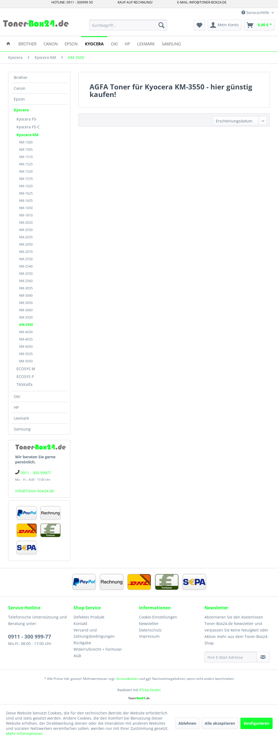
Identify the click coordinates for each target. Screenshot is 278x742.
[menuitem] (128, 25)
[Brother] (27, 43)
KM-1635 (26, 200)
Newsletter (149, 623)
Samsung (22, 429)
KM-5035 (26, 354)
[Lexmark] (146, 43)
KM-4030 (26, 332)
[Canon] (50, 43)
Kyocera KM (27, 134)
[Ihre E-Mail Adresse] (230, 657)
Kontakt (80, 623)
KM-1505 (26, 149)
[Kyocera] (94, 43)
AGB (77, 655)
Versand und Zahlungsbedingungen (94, 633)
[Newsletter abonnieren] (263, 657)
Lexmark (21, 418)
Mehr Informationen (24, 733)
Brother (21, 77)
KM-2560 (26, 281)
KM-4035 (26, 339)
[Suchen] (161, 25)
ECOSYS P (25, 376)
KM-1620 (26, 186)
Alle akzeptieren (220, 723)
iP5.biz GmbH (150, 689)
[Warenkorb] (259, 25)
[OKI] (114, 43)
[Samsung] (171, 43)
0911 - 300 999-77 (29, 636)
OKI (17, 396)
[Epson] (71, 43)
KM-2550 (26, 273)
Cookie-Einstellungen (158, 617)
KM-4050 (26, 346)
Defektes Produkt (89, 617)
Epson (19, 99)
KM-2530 (26, 259)
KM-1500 (26, 142)
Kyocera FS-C (28, 126)
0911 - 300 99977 (36, 472)
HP (16, 407)
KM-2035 (26, 237)
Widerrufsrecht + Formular (98, 649)
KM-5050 (26, 361)
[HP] (127, 43)
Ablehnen (187, 723)
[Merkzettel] (199, 25)
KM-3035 (26, 288)
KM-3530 (26, 317)
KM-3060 (26, 310)
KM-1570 (26, 178)
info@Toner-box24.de (34, 490)
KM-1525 (26, 164)
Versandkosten (127, 678)
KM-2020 (26, 222)
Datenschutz (150, 630)
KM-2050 (26, 244)
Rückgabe (82, 642)
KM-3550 (26, 324)
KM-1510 (26, 157)
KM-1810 (26, 215)
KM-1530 (26, 171)
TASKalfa (24, 384)
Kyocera (21, 109)
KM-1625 (26, 193)
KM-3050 (26, 302)
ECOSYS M (25, 368)
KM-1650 (26, 208)
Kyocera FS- (26, 119)
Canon (19, 88)
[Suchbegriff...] (128, 25)
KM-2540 (26, 266)
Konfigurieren (256, 723)
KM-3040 (26, 295)
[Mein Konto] (224, 25)
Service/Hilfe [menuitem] (255, 12)
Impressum (149, 636)
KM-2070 (26, 251)
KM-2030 (26, 230)
